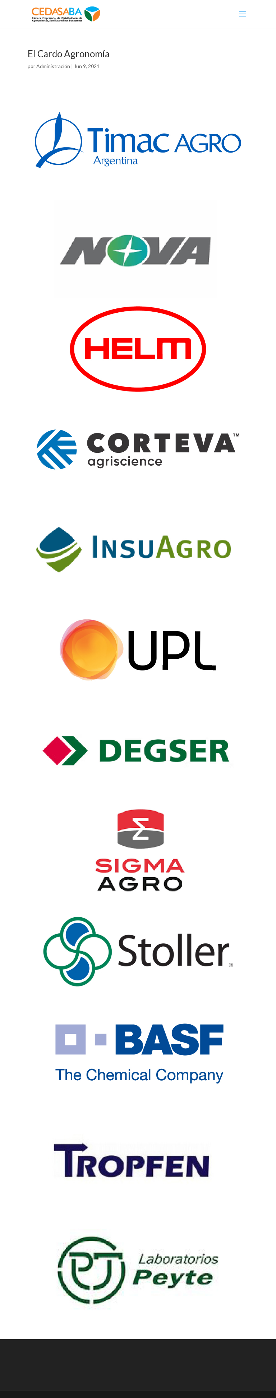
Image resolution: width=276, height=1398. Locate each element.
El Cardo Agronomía (69, 53)
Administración (53, 66)
